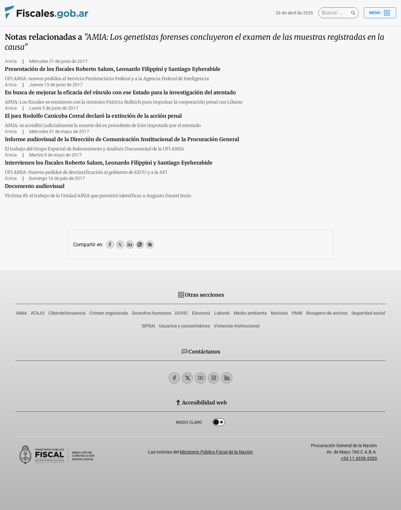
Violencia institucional (237, 325)
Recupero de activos (326, 313)
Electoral (201, 313)
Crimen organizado (108, 313)
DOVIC (181, 313)
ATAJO (38, 313)
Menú (380, 13)
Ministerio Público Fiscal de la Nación (216, 452)
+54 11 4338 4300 (359, 458)
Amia (11, 61)
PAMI (297, 313)
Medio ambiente (250, 313)
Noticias (279, 313)
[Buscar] (335, 13)
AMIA (21, 313)
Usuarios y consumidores (184, 325)
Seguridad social (368, 313)
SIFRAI (148, 325)
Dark (219, 423)
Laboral (222, 313)
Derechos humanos (151, 313)
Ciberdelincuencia (67, 313)
